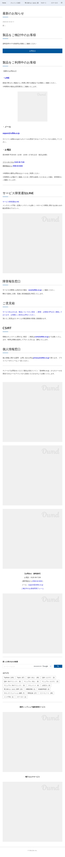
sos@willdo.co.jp (34, 293)
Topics (20, 680)
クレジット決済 (15, 3)
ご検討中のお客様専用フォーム (32, 591)
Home (4, 3)
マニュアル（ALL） (31, 684)
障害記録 (32, 696)
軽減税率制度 (43, 692)
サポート (43, 3)
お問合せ (32, 54)
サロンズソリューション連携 (14, 696)
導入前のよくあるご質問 (32, 3)
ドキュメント (33, 688)
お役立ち (46, 688)
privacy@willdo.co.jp (41, 361)
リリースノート (46, 696)
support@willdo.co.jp (35, 588)
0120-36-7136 (19, 165)
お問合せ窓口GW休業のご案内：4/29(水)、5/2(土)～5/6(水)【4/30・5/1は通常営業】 (31, 26)
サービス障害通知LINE (11, 205)
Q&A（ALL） (33, 680)
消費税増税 (30, 692)
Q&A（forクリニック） (12, 684)
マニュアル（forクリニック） (14, 688)
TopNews (9, 680)
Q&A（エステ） (48, 680)
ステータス (54, 3)
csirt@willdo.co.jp (41, 340)
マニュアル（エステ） (50, 684)
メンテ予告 (8, 700)
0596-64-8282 (18, 169)
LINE (7, 81)
